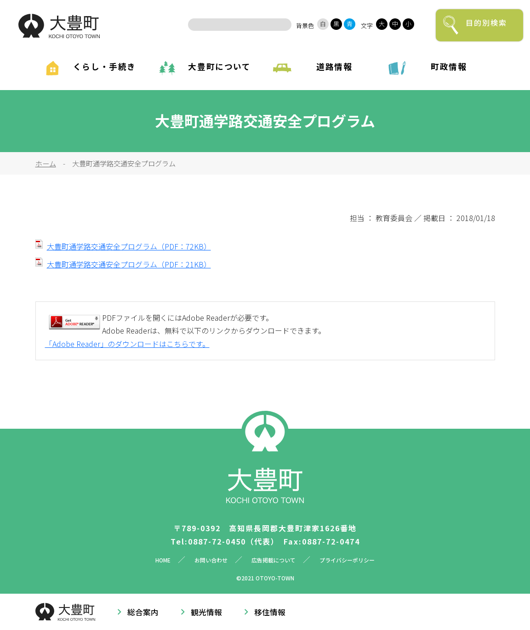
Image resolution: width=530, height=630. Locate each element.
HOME (163, 560)
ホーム (45, 163)
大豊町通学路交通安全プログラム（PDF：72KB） (129, 246)
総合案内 (143, 612)
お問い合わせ (211, 560)
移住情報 (269, 612)
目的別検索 (486, 22)
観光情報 (206, 612)
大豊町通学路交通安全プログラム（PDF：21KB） (129, 264)
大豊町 (59, 26)
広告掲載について (273, 560)
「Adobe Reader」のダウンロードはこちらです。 (127, 343)
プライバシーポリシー (347, 560)
